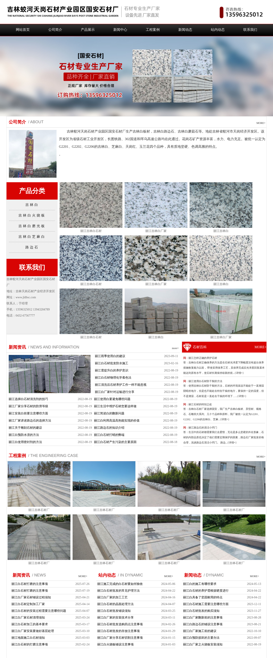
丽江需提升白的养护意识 (111, 370)
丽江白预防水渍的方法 (24, 434)
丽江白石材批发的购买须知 (201, 610)
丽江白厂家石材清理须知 (28, 617)
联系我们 (250, 29)
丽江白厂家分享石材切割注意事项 (120, 637)
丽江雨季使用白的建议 (110, 356)
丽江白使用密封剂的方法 (25, 442)
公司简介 (55, 29)
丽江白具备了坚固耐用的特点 (203, 597)
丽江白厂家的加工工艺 (112, 597)
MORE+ (261, 123)
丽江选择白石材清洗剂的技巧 (28, 399)
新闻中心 (120, 29)
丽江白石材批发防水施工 (111, 363)
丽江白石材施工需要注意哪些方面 (206, 604)
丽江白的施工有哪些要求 (199, 584)
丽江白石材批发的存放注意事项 (118, 631)
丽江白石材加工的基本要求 (29, 624)
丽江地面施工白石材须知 (28, 637)
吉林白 (32, 205)
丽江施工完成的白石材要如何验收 (120, 584)
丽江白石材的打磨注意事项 (29, 644)
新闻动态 (185, 29)
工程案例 (153, 29)
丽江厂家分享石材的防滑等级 (28, 406)
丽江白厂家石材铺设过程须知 (31, 597)
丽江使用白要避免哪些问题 (112, 399)
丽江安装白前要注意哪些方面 (28, 413)
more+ (175, 348)
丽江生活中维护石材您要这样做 (115, 406)
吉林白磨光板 (32, 226)
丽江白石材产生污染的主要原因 (115, 442)
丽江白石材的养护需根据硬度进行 (206, 590)
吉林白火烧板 (32, 215)
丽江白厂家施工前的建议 (199, 631)
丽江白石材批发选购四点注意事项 (120, 624)
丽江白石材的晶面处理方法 (115, 604)
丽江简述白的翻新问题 (109, 413)
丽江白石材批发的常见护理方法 (118, 590)
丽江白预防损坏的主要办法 (201, 637)
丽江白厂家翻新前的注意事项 (203, 617)
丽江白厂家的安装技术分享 (115, 617)
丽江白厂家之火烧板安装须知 (203, 644)
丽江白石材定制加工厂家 (28, 604)
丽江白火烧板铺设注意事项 (115, 644)
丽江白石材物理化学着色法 (113, 377)
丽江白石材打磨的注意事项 (29, 584)
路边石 (32, 247)
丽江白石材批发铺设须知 (114, 610)
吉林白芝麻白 (32, 236)
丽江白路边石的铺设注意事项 (203, 624)
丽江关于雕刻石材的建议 (25, 427)
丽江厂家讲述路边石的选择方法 (30, 420)
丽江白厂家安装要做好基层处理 (32, 631)
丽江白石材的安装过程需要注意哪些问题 (38, 610)
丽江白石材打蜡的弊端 (109, 434)
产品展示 (88, 29)
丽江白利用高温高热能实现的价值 (117, 420)
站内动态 (218, 29)
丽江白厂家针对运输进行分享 (114, 392)
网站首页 (23, 29)
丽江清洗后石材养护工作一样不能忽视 (120, 384)
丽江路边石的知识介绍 (109, 427)
